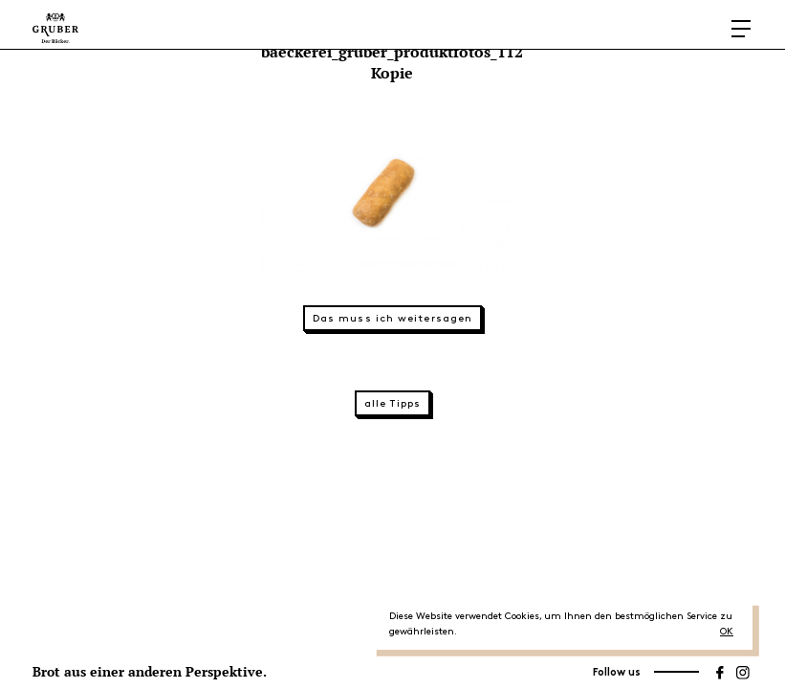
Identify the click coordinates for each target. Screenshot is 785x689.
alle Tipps (392, 404)
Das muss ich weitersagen (392, 318)
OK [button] (726, 631)
